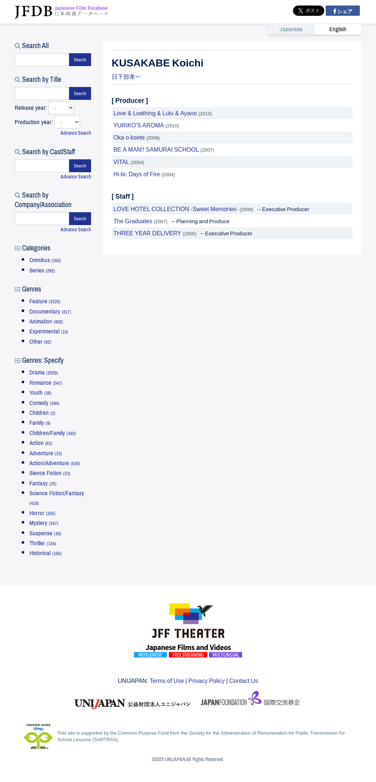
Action (41, 443)
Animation (46, 321)
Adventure (45, 453)
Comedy (44, 403)
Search (80, 59)
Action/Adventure (54, 463)
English (337, 29)
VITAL (121, 161)
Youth (40, 392)
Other (40, 341)
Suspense (45, 533)
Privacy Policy (206, 680)
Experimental (48, 331)
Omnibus (45, 260)
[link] (314, 29)
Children (42, 413)
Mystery (43, 523)
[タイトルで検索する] (42, 93)
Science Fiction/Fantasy (56, 498)
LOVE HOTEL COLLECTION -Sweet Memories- (175, 208)
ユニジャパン (133, 700)
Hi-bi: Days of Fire (136, 173)
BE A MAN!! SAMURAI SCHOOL (156, 149)
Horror (42, 513)
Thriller (42, 543)
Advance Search (76, 133)
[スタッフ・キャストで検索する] (42, 165)
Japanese (291, 29)
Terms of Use (166, 680)
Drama (43, 372)
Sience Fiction (49, 473)
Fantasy (43, 483)
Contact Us (243, 680)
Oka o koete (129, 137)
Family (40, 422)
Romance (45, 382)
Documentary (50, 311)
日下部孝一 (126, 76)
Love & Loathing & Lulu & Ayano (155, 112)
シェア (344, 11)
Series (42, 270)
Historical (45, 553)
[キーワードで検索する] (42, 59)
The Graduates (132, 220)
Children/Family (52, 433)
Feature (45, 301)
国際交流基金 (250, 700)
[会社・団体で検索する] (42, 218)
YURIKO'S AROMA (138, 124)
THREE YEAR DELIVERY (147, 232)
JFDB (62, 12)
